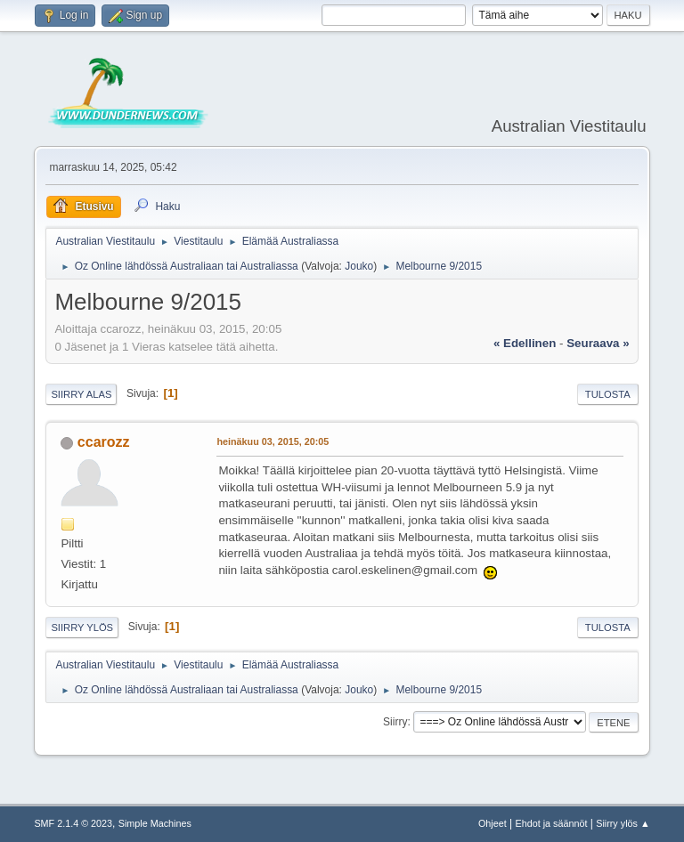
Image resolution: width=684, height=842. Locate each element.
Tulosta (608, 394)
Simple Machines (154, 823)
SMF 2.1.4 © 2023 (73, 823)
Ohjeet (492, 823)
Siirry (395, 722)
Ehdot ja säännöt (551, 823)
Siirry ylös (82, 627)
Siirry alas (81, 394)
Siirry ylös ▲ (622, 823)
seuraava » (597, 343)
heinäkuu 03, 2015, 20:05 (272, 441)
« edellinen (524, 343)
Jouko (359, 266)
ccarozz (103, 441)
